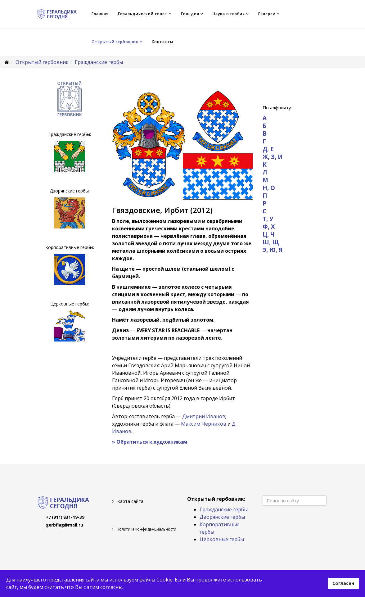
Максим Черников (203, 423)
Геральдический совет (143, 13)
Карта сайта (129, 501)
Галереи (267, 13)
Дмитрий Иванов (203, 416)
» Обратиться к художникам (149, 441)
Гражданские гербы (99, 62)
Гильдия (190, 13)
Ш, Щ (271, 242)
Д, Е (268, 149)
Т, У (268, 219)
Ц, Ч (269, 234)
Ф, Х (269, 226)
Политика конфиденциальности (146, 529)
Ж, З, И (273, 157)
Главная (100, 13)
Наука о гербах (229, 13)
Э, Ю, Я (272, 250)
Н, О (269, 188)
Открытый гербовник (115, 41)
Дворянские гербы (222, 516)
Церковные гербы (222, 539)
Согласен (343, 583)
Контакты (162, 41)
